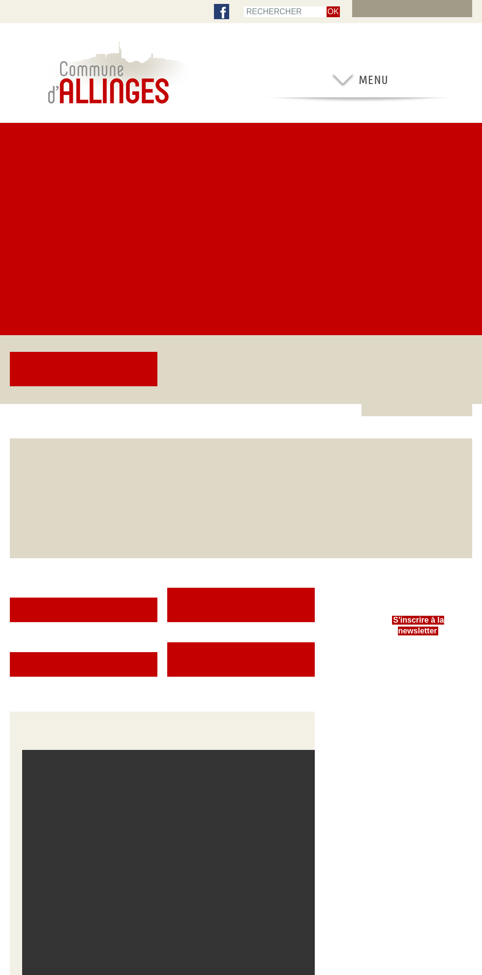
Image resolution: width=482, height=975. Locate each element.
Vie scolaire (209, 648)
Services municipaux (35, 717)
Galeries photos (122, 728)
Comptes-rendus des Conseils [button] (241, 330)
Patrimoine (300, 657)
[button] (162, 494)
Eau (106, 701)
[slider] (154, 573)
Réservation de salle (405, 701)
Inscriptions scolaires (129, 648)
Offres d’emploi (400, 728)
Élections (21, 648)
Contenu (78, 10)
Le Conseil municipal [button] (84, 330)
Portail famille (212, 682)
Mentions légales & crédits (273, 927)
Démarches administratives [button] (241, 284)
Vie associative (306, 648)
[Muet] (274, 564)
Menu (48, 10)
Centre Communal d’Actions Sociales (44, 696)
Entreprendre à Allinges (409, 684)
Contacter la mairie (403, 719)
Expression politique (35, 744)
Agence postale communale (414, 657)
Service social (119, 666)
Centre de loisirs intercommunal (215, 670)
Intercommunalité (31, 735)
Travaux (112, 684)
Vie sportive (302, 666)
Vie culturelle (303, 675)
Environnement (120, 692)
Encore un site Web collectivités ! (241, 941)
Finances (20, 726)
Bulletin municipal (32, 684)
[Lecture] (35, 564)
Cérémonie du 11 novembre (256, 146)
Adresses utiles (399, 692)
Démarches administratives (414, 648)
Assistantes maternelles (225, 657)
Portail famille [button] (83, 284)
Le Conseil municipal (35, 657)
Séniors (111, 719)
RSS (190, 927)
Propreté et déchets (127, 710)
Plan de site (116, 10)
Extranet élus (422, 10)
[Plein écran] (290, 564)
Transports (394, 666)
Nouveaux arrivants (404, 675)
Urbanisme (115, 675)
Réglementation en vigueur (413, 710)
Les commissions (31, 666)
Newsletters (25, 708)
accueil (20, 10)
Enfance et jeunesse (126, 657)
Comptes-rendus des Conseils (48, 675)
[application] (162, 495)
